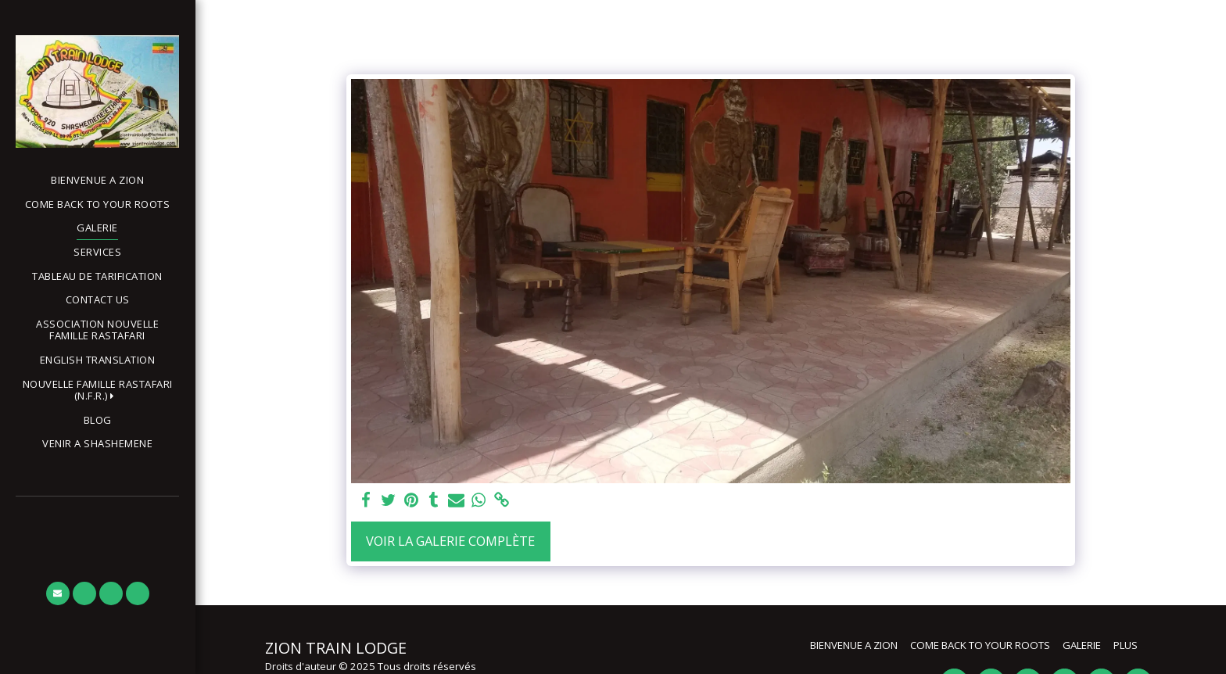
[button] (97, 390)
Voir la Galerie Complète (450, 541)
